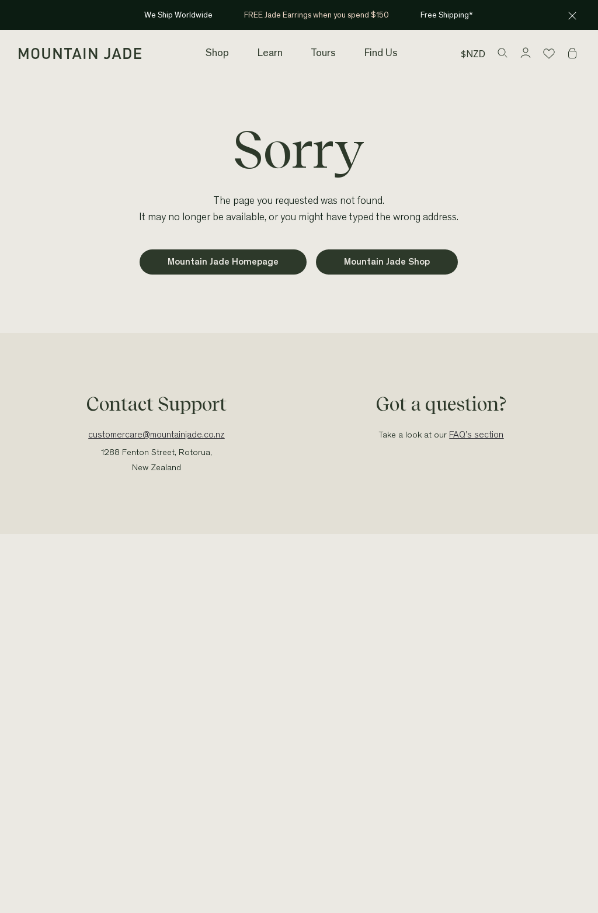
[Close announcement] (572, 15)
